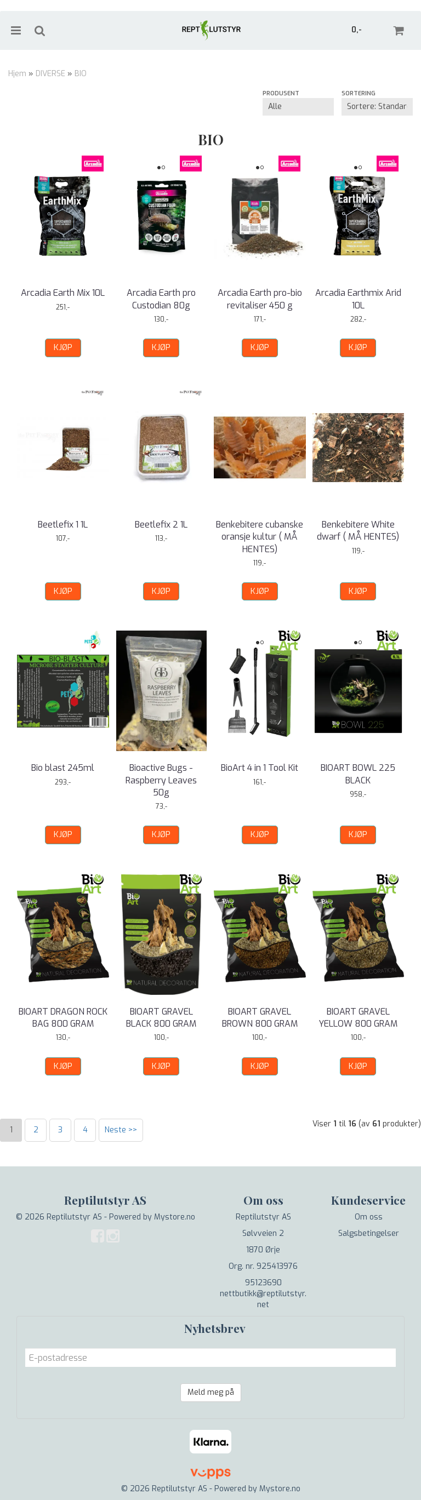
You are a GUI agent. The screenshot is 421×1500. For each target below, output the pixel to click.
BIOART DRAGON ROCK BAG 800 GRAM (63, 1017)
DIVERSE (51, 73)
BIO (81, 73)
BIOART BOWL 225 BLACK (358, 774)
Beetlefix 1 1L (63, 524)
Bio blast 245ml (62, 768)
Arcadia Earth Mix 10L (63, 293)
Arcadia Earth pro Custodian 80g (161, 299)
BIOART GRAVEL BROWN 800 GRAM (260, 1017)
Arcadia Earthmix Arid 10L (358, 299)
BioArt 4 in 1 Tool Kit (259, 768)
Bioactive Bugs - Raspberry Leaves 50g (161, 780)
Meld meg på (210, 1392)
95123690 (263, 1283)
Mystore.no (174, 1217)
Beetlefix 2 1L (161, 524)
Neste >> (121, 1130)
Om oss (369, 1217)
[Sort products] (377, 107)
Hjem (17, 73)
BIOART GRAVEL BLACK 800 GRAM (161, 1017)
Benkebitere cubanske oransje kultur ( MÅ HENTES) (259, 537)
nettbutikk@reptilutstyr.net (263, 1299)
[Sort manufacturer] (298, 107)
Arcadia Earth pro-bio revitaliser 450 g (260, 299)
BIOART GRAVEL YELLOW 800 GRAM (357, 1017)
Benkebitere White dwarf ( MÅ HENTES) (358, 530)
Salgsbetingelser (368, 1233)
